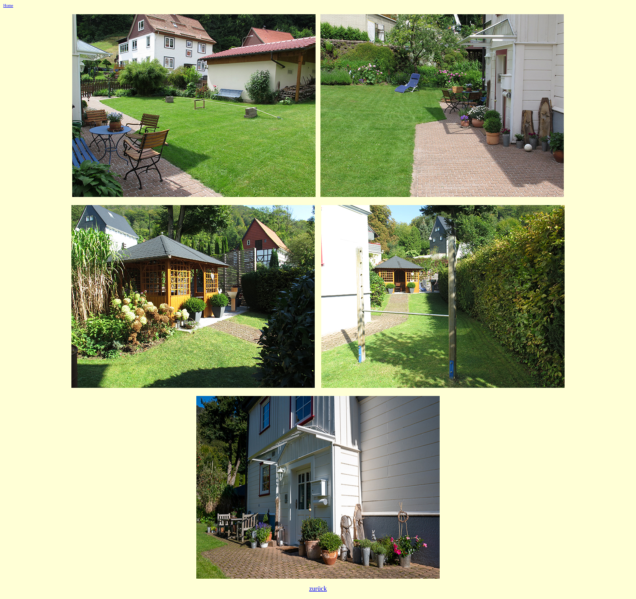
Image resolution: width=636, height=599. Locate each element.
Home (8, 5)
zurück (318, 588)
